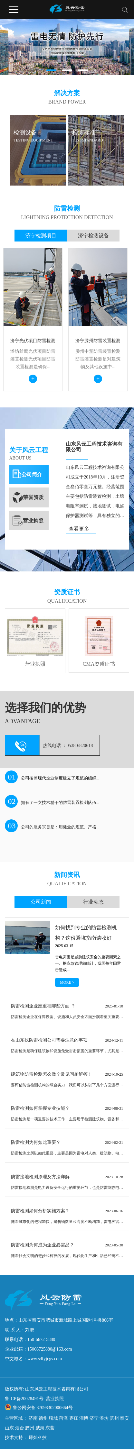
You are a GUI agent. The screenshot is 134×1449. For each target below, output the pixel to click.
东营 (49, 1428)
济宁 (94, 1418)
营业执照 (55, 1398)
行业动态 (93, 902)
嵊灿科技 (37, 1437)
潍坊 (104, 1418)
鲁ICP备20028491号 (24, 1398)
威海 (39, 1428)
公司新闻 (41, 902)
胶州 (29, 1428)
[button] (51, 70)
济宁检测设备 (93, 235)
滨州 (114, 1418)
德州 (43, 1418)
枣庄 (73, 1418)
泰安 (124, 1418)
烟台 (19, 1428)
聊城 (53, 1418)
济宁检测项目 (40, 235)
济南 (33, 1418)
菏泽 (63, 1418)
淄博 (83, 1418)
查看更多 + (81, 529)
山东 (9, 1428)
